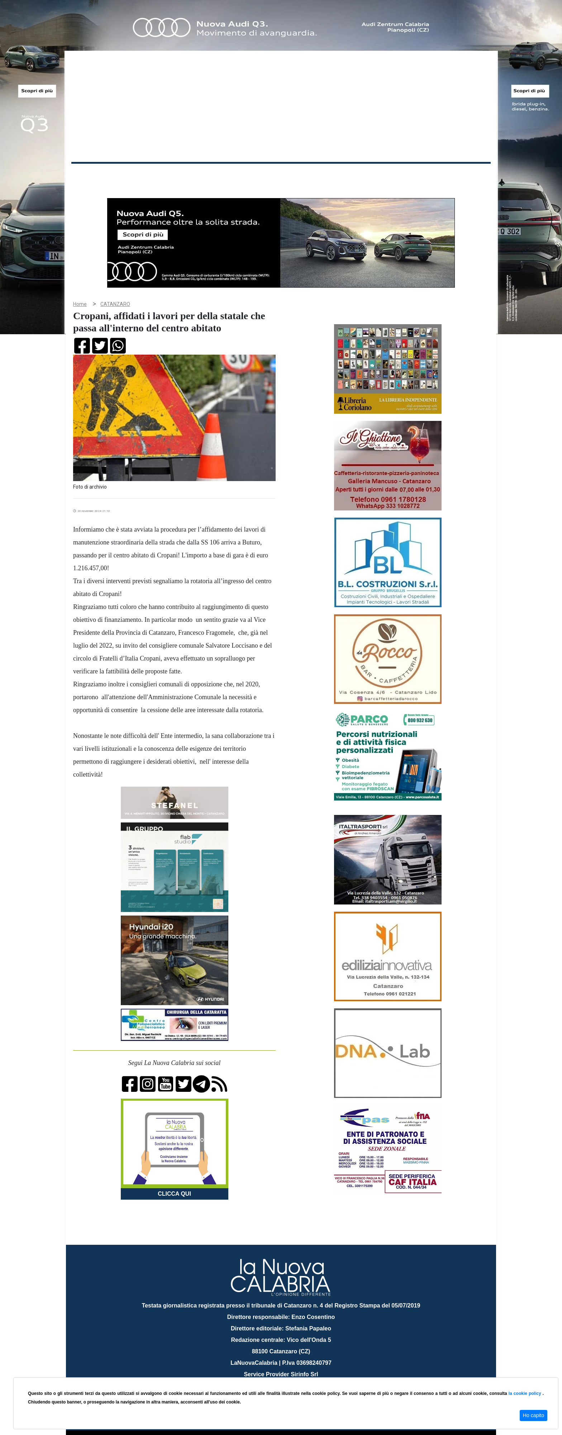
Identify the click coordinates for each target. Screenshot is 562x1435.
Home (89, 173)
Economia (254, 175)
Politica (173, 175)
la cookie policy (526, 1393)
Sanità (198, 175)
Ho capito (533, 1415)
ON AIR (463, 176)
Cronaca (146, 175)
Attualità (224, 175)
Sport (282, 175)
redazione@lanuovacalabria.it (296, 1375)
